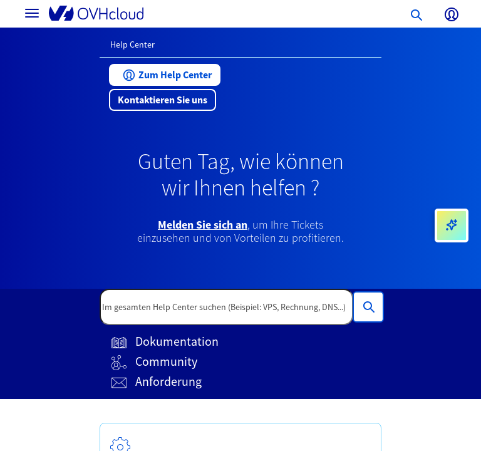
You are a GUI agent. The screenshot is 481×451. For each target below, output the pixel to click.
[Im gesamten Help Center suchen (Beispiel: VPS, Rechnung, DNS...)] (368, 307)
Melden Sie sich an (202, 224)
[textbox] (226, 307)
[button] (164, 75)
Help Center (132, 44)
